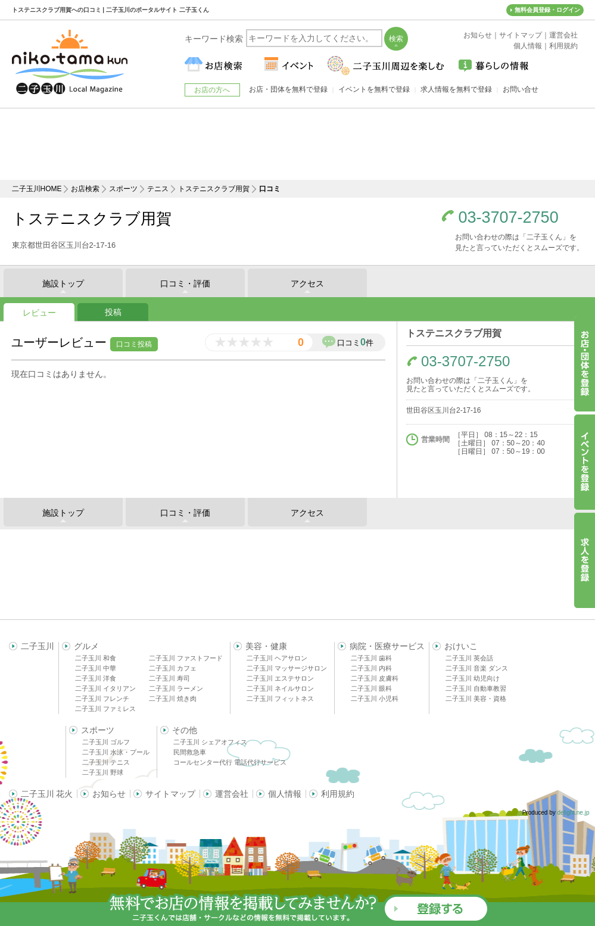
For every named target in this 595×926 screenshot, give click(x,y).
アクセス (307, 283)
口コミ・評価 (185, 283)
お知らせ (109, 794)
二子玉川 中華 (95, 668)
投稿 (113, 312)
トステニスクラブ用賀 (214, 189)
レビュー (39, 312)
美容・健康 (266, 646)
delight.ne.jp (573, 812)
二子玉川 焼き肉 (173, 698)
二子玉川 (37, 646)
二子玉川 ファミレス (105, 708)
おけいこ (461, 646)
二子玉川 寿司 (169, 678)
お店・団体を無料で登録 (288, 89)
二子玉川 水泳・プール (115, 752)
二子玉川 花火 (47, 794)
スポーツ (123, 189)
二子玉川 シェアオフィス (210, 742)
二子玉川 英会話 (469, 658)
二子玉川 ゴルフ (106, 742)
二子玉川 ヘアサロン (277, 658)
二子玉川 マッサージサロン (287, 668)
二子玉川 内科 (371, 668)
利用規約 (337, 794)
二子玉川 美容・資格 (476, 698)
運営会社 (231, 794)
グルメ (86, 646)
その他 (184, 730)
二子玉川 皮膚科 (374, 678)
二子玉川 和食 (95, 658)
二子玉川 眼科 (371, 688)
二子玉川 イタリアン (105, 688)
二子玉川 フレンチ (102, 698)
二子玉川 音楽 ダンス (477, 668)
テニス (158, 189)
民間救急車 (189, 752)
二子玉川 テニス (106, 762)
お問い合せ (520, 89)
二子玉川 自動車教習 (476, 688)
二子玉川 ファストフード (186, 658)
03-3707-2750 (509, 218)
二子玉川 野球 (102, 772)
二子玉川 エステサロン (280, 678)
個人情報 (284, 794)
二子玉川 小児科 (374, 698)
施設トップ (63, 283)
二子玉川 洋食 (95, 678)
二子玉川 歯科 (371, 658)
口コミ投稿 (134, 344)
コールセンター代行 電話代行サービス (229, 762)
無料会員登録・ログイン (547, 10)
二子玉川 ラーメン (176, 688)
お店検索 (85, 189)
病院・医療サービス (387, 646)
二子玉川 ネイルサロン (280, 688)
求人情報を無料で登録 (456, 89)
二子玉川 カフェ (173, 668)
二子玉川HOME (37, 189)
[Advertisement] (297, 144)
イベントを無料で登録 (374, 89)
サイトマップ (170, 794)
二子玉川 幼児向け (473, 678)
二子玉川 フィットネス (280, 698)
